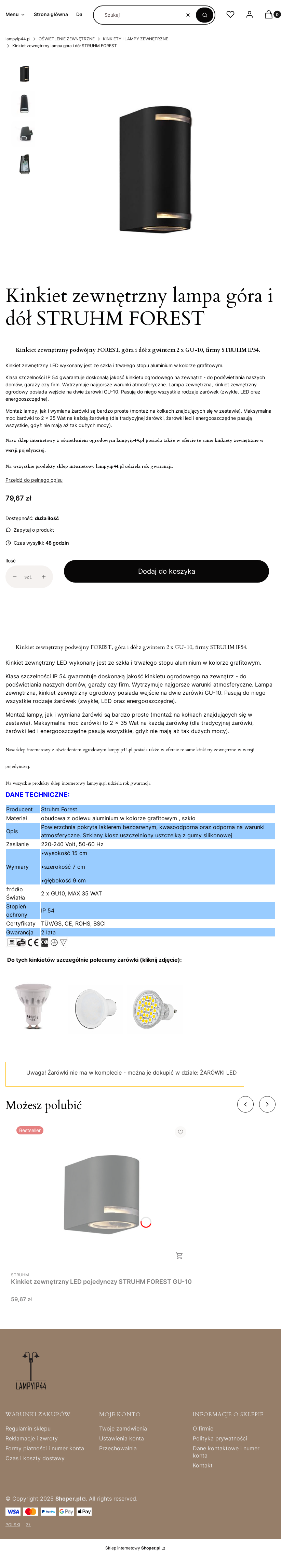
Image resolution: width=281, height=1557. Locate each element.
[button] (204, 15)
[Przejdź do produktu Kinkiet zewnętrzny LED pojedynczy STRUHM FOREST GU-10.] (101, 1194)
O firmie (203, 1428)
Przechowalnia (118, 1448)
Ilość (10, 560)
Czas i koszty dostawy (35, 1458)
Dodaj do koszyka (166, 571)
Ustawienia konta (121, 1438)
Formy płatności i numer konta (44, 1448)
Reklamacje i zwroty (31, 1438)
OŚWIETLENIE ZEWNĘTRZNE (67, 38)
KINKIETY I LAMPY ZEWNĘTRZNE (135, 38)
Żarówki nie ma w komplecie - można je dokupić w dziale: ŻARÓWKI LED (131, 1072)
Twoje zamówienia (123, 1428)
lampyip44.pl (17, 38)
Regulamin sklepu (28, 1428)
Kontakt (203, 1465)
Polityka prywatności (220, 1438)
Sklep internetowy (132, 1548)
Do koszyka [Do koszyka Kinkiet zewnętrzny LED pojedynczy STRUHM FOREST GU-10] (179, 1256)
